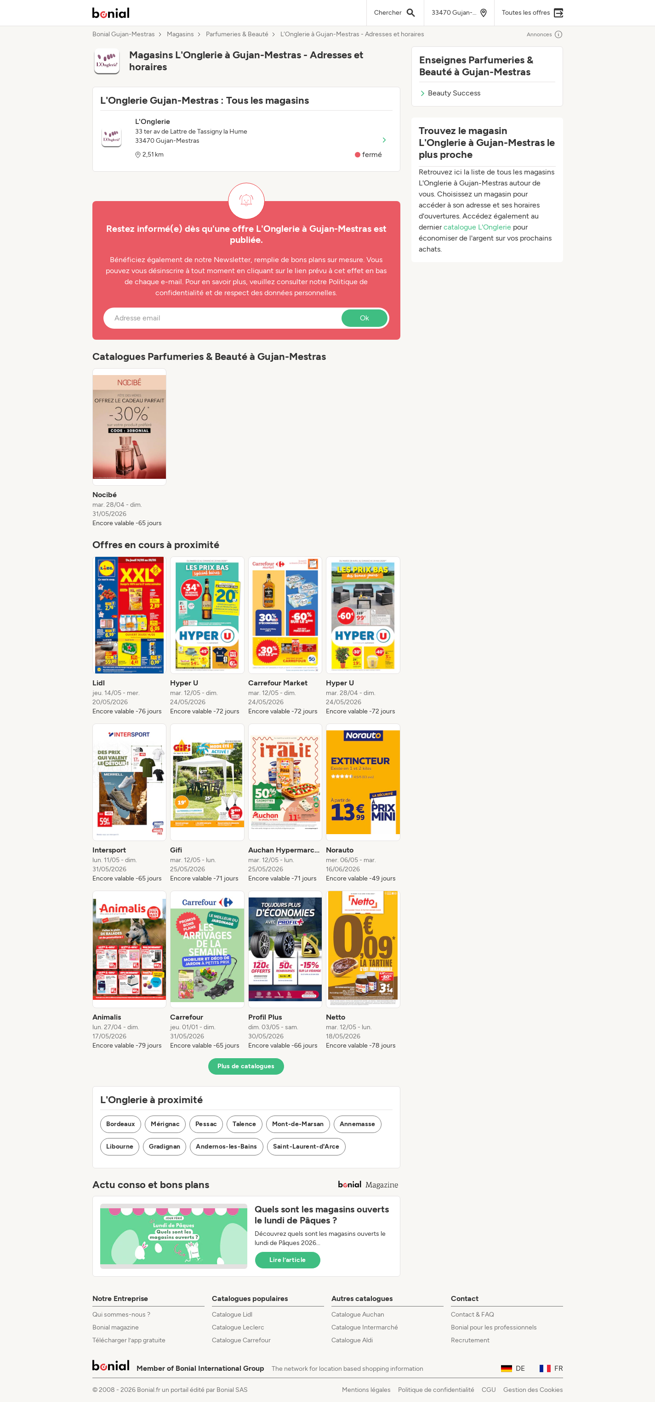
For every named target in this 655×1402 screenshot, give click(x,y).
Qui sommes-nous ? (121, 1314)
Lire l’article (287, 1260)
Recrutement (470, 1340)
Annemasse (358, 1124)
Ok (364, 318)
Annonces (545, 34)
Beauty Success (449, 93)
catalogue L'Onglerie (477, 227)
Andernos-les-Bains (226, 1146)
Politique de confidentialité (436, 1390)
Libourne (120, 1146)
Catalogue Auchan (357, 1314)
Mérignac (165, 1124)
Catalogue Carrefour (241, 1340)
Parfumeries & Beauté (237, 34)
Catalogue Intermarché (364, 1327)
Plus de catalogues (245, 1066)
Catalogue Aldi (352, 1340)
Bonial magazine (115, 1327)
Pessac (206, 1124)
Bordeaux (121, 1124)
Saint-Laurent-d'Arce (306, 1146)
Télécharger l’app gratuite (128, 1340)
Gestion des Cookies (533, 1390)
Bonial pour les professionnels (494, 1327)
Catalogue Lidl (232, 1314)
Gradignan (164, 1146)
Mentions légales (366, 1390)
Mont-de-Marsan (298, 1124)
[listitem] (129, 448)
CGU (489, 1390)
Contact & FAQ (472, 1314)
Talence (244, 1124)
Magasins (180, 34)
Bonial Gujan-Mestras (123, 34)
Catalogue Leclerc (238, 1327)
